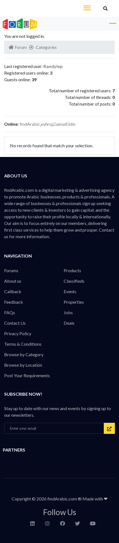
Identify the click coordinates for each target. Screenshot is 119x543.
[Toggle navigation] (87, 8)
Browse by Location (23, 365)
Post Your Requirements (27, 375)
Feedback (13, 302)
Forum (18, 47)
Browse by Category (23, 354)
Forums (11, 270)
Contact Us (15, 323)
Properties (74, 302)
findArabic (30, 124)
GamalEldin (64, 124)
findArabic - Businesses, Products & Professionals (41, 8)
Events (70, 291)
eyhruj (47, 124)
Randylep (53, 66)
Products (72, 270)
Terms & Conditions (23, 344)
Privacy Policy (17, 333)
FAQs (9, 312)
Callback (12, 291)
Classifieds (74, 281)
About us (12, 281)
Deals (69, 323)
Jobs (68, 312)
